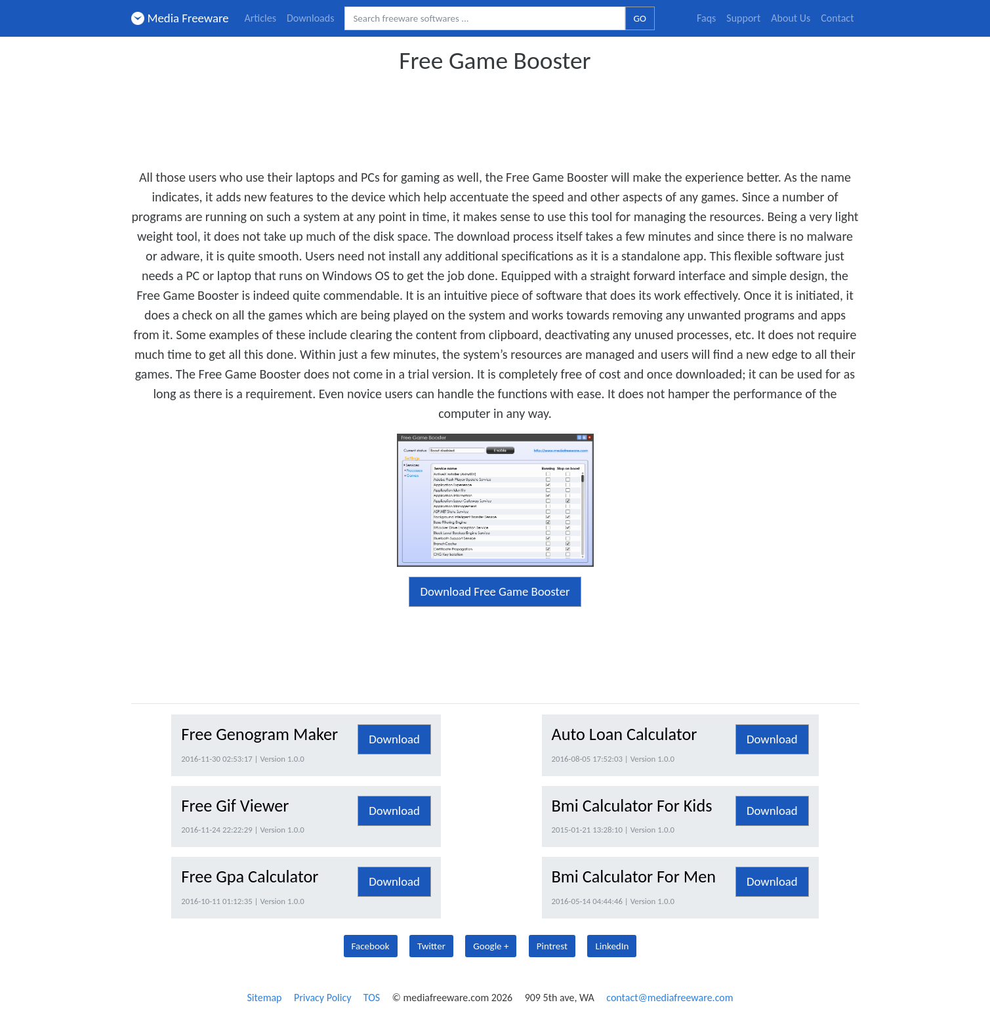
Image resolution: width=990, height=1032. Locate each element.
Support (743, 18)
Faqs (706, 18)
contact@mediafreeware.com (669, 997)
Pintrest (552, 946)
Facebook (371, 946)
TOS (371, 997)
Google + (490, 946)
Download (394, 739)
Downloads (311, 18)
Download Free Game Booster (494, 591)
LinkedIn (612, 946)
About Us (790, 18)
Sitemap (264, 997)
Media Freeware (180, 18)
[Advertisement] (495, 116)
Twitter (431, 946)
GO (640, 18)
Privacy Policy (323, 997)
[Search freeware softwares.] (484, 19)
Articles (260, 18)
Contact (837, 18)
